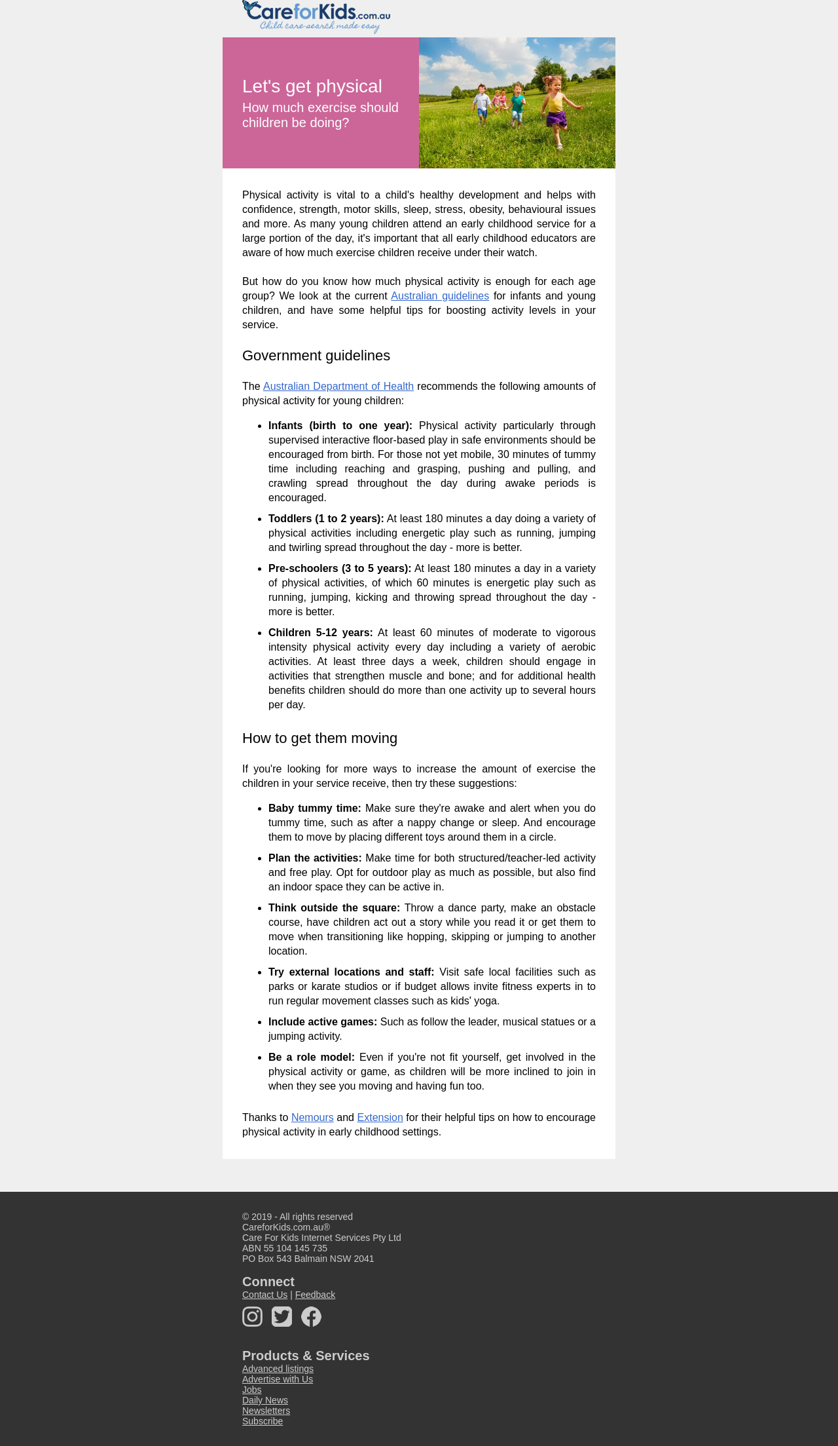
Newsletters (266, 1410)
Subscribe (262, 1421)
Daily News (265, 1400)
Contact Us (264, 1294)
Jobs (252, 1389)
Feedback (315, 1294)
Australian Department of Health (338, 386)
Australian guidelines (440, 295)
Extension (380, 1117)
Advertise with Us (277, 1379)
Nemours (312, 1117)
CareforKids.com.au (282, 1227)
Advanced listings (278, 1368)
